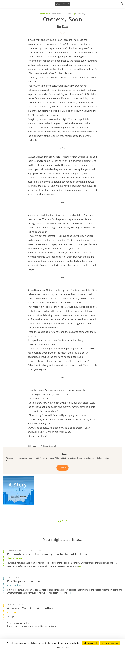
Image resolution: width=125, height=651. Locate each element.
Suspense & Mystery (14, 550)
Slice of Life (56, 14)
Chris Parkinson (14, 558)
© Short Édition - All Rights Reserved (42, 446)
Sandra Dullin (14, 585)
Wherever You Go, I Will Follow (30, 608)
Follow (62, 468)
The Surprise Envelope (23, 581)
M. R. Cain (12, 612)
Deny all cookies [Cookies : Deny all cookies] (110, 642)
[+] (83, 566)
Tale (8, 577)
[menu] (3, 4)
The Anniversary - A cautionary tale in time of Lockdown (48, 554)
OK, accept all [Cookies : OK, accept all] (90, 642)
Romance (28, 550)
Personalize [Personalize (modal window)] (63, 647)
